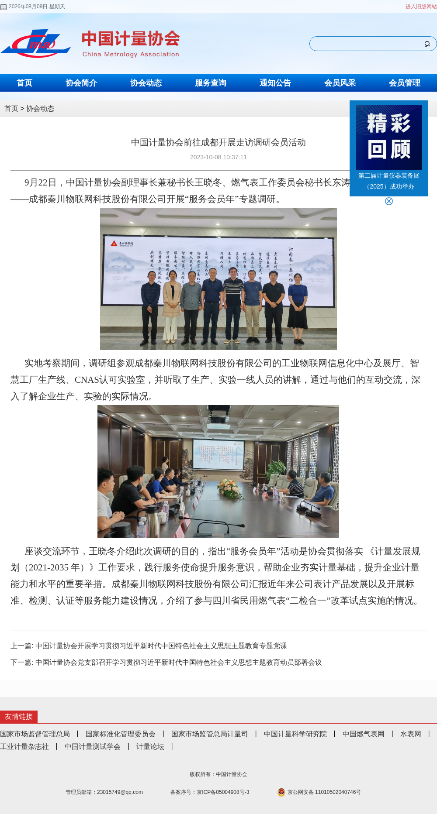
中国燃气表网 (364, 734)
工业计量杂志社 (24, 746)
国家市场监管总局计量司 (209, 734)
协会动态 (146, 83)
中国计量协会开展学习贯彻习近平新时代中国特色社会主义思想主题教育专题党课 (161, 645)
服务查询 (210, 83)
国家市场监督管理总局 (35, 734)
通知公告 (275, 83)
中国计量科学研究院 (295, 734)
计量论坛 (150, 746)
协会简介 (81, 83)
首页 (24, 83)
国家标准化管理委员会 (121, 734)
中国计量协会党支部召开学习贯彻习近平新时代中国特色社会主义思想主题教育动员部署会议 (178, 662)
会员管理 (404, 83)
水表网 (410, 734)
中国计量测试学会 (93, 746)
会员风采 (340, 83)
